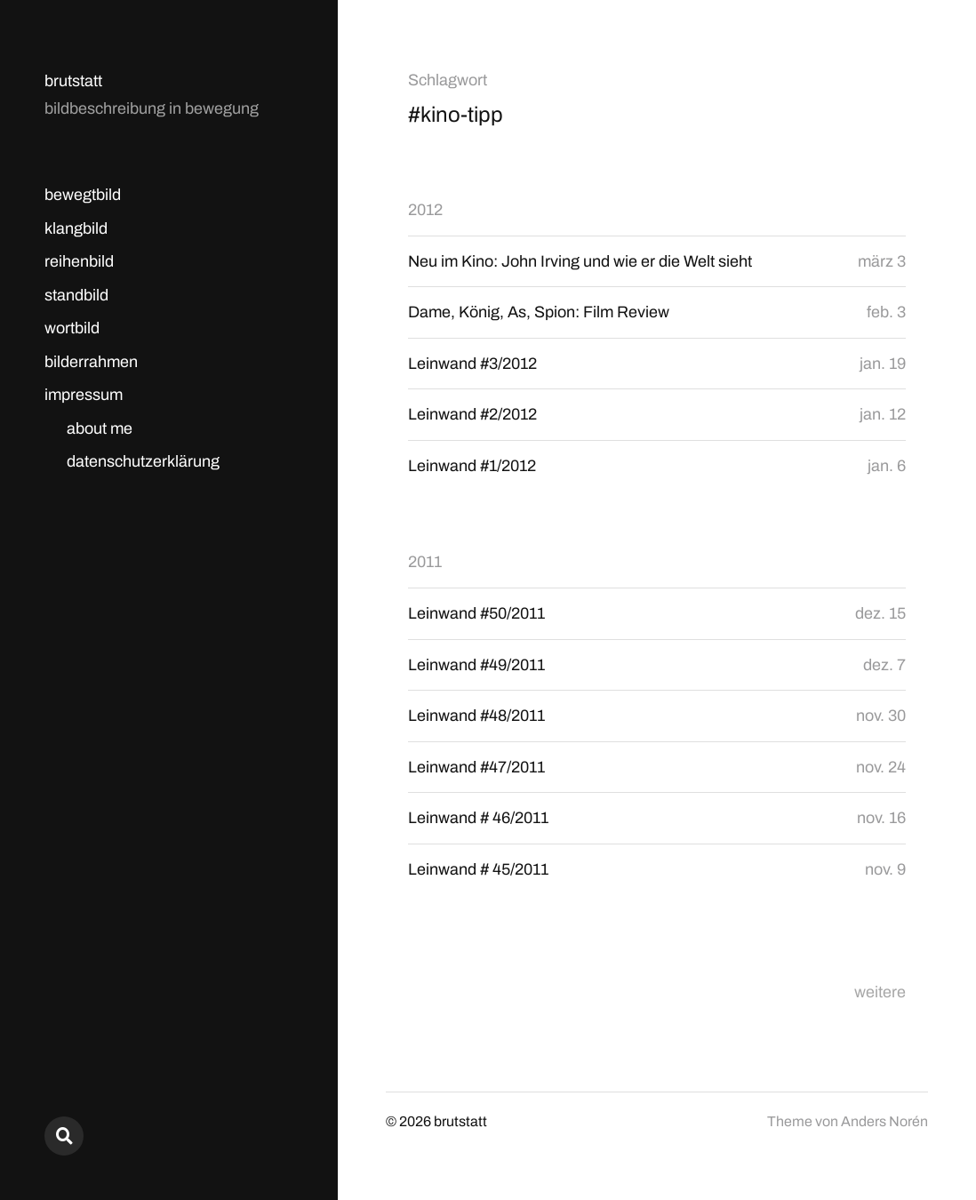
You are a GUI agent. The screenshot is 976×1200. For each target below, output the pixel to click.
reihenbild (79, 261)
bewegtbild (82, 195)
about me (99, 428)
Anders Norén (884, 1121)
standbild (76, 295)
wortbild (72, 328)
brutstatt (73, 81)
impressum (83, 395)
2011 (425, 562)
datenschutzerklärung (143, 461)
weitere (880, 992)
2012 (425, 210)
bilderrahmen (91, 362)
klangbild (76, 228)
